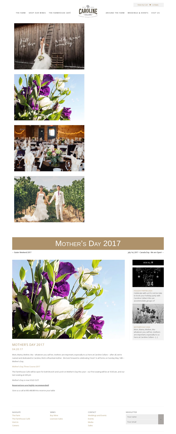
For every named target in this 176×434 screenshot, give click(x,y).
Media (90, 422)
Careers (15, 425)
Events (91, 418)
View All (147, 262)
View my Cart (143, 5)
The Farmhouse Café (60, 13)
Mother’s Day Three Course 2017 (26, 366)
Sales (90, 425)
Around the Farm (115, 13)
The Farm (21, 13)
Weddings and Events (97, 415)
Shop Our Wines (37, 13)
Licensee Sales (56, 418)
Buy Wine (54, 415)
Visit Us (155, 13)
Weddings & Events (138, 13)
